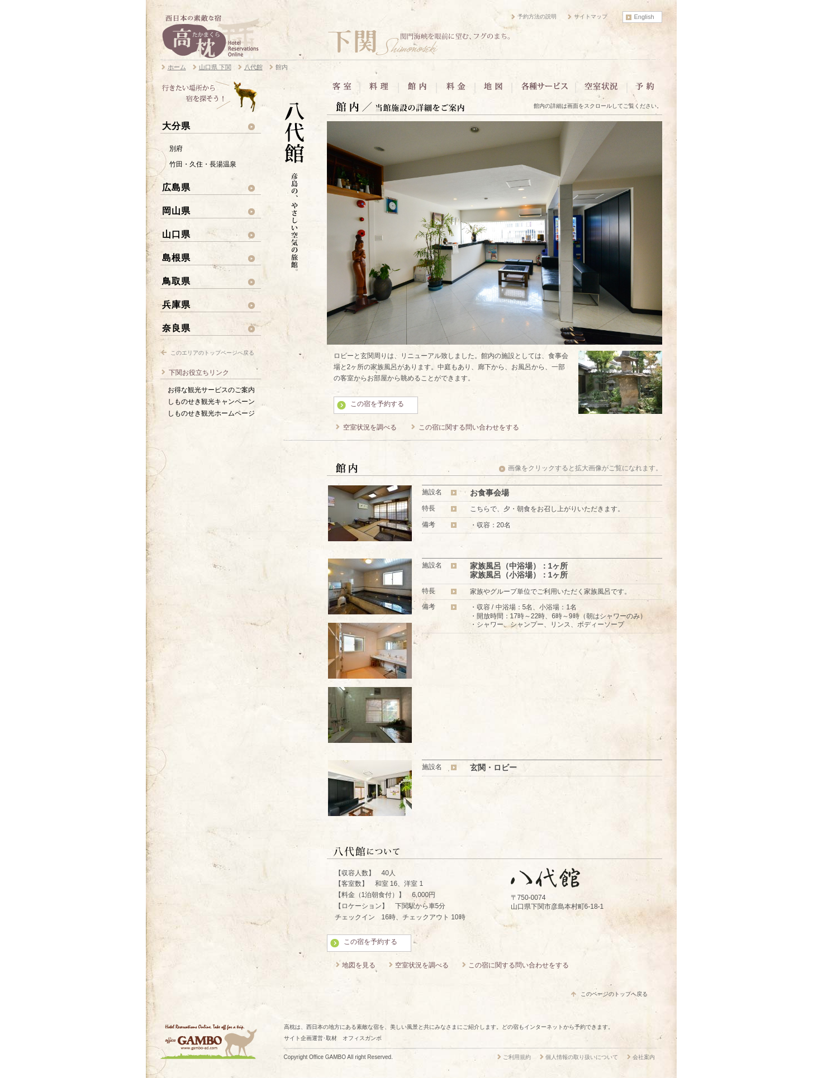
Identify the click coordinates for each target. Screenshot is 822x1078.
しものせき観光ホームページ (211, 413)
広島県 (176, 187)
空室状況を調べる (370, 427)
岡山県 (176, 210)
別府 (176, 148)
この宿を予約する (377, 404)
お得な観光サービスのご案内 (211, 390)
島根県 (176, 257)
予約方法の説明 (537, 16)
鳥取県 (176, 281)
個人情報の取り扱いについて (581, 1057)
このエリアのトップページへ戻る (212, 353)
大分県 (176, 126)
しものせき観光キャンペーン (211, 402)
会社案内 (644, 1057)
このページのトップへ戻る (614, 994)
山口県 (176, 234)
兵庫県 (176, 304)
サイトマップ (590, 16)
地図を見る (359, 965)
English (644, 16)
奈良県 (176, 328)
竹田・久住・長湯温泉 (202, 164)
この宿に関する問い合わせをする (469, 427)
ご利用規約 (517, 1057)
